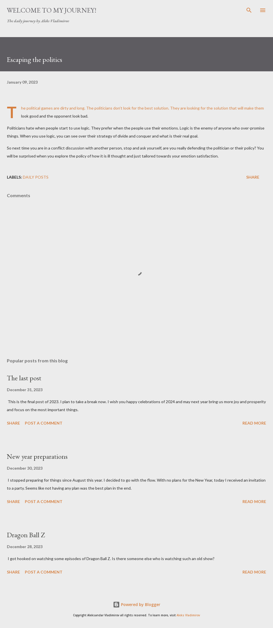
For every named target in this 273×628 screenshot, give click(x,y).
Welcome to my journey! (51, 10)
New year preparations (37, 456)
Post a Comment (43, 423)
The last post (24, 377)
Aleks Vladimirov (188, 615)
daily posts (35, 177)
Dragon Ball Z (26, 534)
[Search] (249, 10)
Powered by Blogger (136, 604)
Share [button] (252, 177)
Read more (254, 423)
